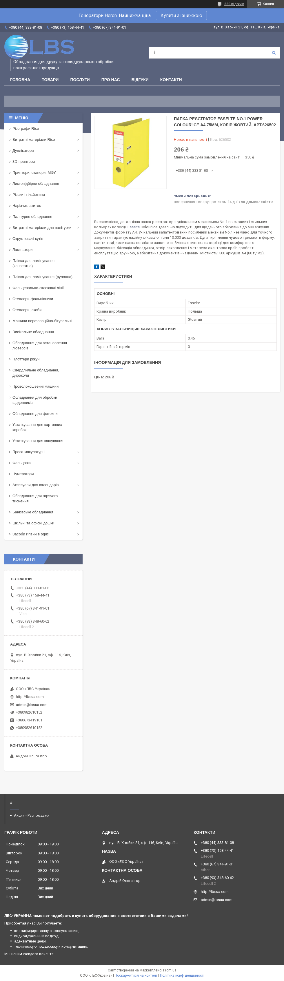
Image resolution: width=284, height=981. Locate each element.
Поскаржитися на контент (136, 975)
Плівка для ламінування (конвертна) (33, 263)
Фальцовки (22, 463)
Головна (20, 79)
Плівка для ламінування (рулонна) (42, 277)
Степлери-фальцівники (32, 299)
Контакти (171, 79)
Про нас (110, 79)
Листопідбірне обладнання (35, 183)
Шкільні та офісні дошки (33, 523)
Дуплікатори (23, 150)
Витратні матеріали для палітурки (42, 227)
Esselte (134, 227)
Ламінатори (22, 249)
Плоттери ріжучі (26, 359)
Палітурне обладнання (32, 216)
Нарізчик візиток (26, 205)
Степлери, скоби (26, 310)
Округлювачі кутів (27, 238)
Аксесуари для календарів (35, 485)
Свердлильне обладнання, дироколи (35, 373)
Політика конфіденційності (182, 975)
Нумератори (23, 474)
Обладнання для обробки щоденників (34, 400)
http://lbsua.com (30, 696)
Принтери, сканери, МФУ (34, 172)
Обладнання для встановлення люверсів (39, 345)
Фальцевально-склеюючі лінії (38, 288)
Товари (50, 79)
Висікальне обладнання (33, 332)
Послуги (80, 79)
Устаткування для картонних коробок (37, 427)
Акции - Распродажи (32, 815)
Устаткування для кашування (37, 441)
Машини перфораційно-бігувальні (42, 321)
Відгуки (140, 79)
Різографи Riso (25, 128)
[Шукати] (274, 53)
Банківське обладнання (32, 512)
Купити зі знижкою (181, 15)
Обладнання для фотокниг (35, 413)
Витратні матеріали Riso (33, 139)
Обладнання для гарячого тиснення (35, 498)
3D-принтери (23, 161)
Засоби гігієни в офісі (31, 534)
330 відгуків (234, 4)
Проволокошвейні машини (35, 386)
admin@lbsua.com (32, 705)
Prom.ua (169, 970)
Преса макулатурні (28, 452)
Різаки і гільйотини (28, 194)
